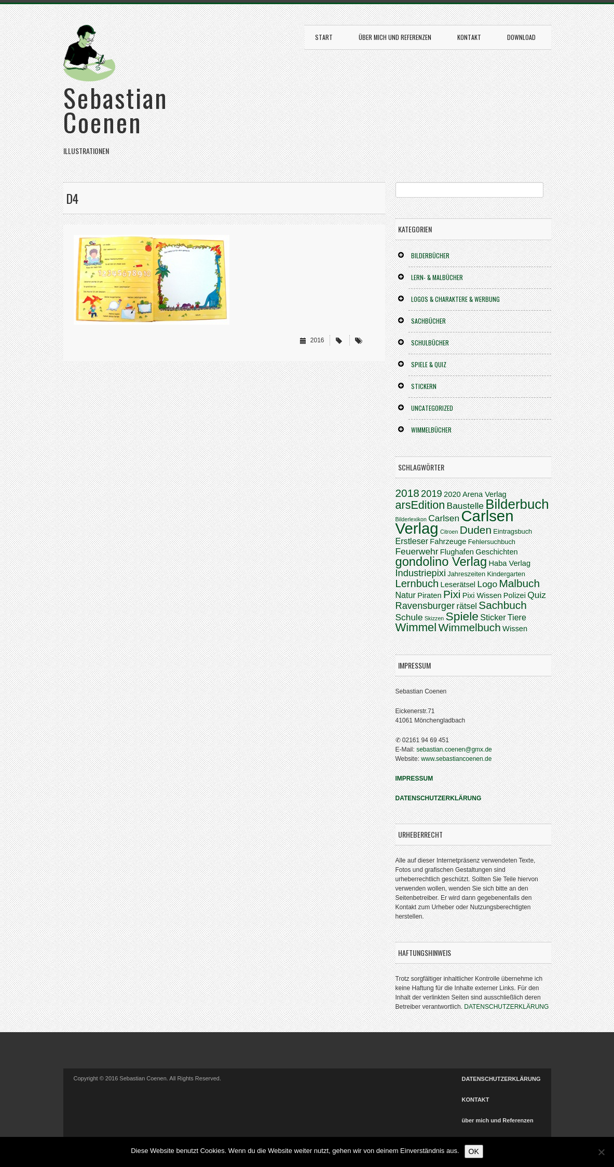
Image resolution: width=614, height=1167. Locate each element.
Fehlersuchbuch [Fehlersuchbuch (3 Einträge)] (491, 542)
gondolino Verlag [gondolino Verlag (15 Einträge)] (441, 561)
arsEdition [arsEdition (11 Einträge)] (420, 505)
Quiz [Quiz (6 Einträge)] (536, 595)
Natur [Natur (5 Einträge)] (405, 595)
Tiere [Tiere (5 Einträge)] (517, 617)
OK (474, 1151)
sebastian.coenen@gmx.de (454, 749)
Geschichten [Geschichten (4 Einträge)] (496, 552)
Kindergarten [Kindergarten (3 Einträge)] (506, 574)
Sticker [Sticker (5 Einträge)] (493, 617)
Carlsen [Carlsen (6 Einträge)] (443, 518)
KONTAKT (469, 37)
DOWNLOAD (521, 37)
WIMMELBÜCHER (431, 429)
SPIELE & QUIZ (428, 364)
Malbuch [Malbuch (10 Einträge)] (519, 583)
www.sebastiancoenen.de (456, 758)
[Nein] (601, 1152)
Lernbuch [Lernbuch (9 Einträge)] (417, 583)
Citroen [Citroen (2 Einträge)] (449, 532)
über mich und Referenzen (395, 37)
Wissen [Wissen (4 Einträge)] (514, 628)
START (324, 37)
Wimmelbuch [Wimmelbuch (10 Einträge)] (470, 627)
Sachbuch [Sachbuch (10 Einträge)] (503, 605)
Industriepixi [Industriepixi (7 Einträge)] (420, 572)
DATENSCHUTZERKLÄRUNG (506, 1006)
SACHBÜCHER (428, 320)
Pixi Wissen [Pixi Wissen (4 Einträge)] (482, 595)
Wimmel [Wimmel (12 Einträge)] (416, 627)
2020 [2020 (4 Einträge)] (452, 494)
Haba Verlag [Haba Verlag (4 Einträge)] (509, 563)
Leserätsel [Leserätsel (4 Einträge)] (458, 584)
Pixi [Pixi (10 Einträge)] (452, 594)
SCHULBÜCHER (430, 342)
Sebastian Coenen (115, 109)
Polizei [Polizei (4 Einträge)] (514, 595)
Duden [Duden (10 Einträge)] (476, 530)
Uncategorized (432, 408)
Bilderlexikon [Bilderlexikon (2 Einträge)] (411, 519)
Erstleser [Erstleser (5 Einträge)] (412, 541)
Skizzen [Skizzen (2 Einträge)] (434, 618)
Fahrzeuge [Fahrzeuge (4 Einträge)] (448, 541)
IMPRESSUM (414, 778)
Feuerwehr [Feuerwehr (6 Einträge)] (417, 551)
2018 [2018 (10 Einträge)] (407, 493)
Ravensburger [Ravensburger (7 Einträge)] (425, 605)
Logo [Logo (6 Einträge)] (487, 584)
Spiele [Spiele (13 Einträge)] (462, 616)
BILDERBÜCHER (430, 255)
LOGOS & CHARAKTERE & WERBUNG (455, 299)
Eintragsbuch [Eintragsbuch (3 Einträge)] (512, 531)
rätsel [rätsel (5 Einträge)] (467, 605)
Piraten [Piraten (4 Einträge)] (429, 595)
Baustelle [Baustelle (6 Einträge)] (465, 506)
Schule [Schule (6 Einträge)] (409, 617)
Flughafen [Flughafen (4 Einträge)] (457, 552)
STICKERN (423, 386)
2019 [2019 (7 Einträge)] (431, 493)
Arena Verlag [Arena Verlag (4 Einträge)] (484, 494)
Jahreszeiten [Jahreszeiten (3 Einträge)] (466, 574)
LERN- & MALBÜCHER (437, 277)
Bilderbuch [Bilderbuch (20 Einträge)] (517, 504)
